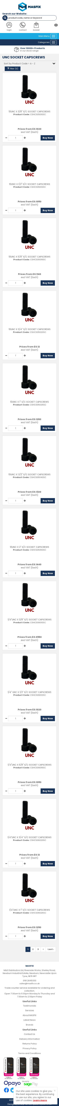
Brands (29, 1024)
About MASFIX (29, 1015)
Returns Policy (29, 1043)
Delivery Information (29, 1038)
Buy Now (48, 137)
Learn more (40, 1100)
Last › (51, 949)
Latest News (29, 1019)
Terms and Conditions (29, 1053)
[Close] (55, 1090)
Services (29, 1010)
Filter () (12, 68)
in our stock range (29, 50)
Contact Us (29, 1034)
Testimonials (29, 1005)
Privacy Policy (30, 1048)
